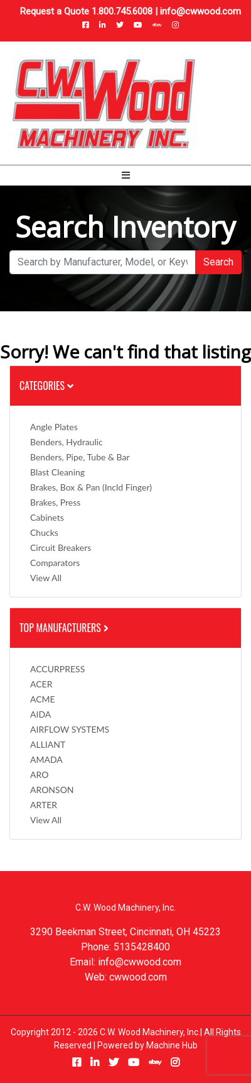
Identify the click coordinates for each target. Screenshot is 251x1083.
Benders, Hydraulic (66, 441)
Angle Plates (54, 426)
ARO (39, 774)
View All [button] (45, 577)
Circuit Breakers (60, 547)
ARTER (43, 804)
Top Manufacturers (65, 627)
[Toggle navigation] (126, 175)
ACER (41, 684)
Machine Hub (172, 1045)
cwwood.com (138, 977)
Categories (46, 385)
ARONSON (52, 789)
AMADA (46, 759)
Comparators (55, 562)
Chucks (44, 532)
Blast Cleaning (57, 472)
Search (218, 262)
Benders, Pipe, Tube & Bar (80, 457)
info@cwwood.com (200, 11)
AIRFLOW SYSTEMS (69, 729)
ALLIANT (47, 744)
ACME (42, 699)
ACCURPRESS (57, 669)
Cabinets (47, 517)
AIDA (40, 714)
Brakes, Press (55, 502)
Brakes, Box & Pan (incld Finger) (91, 487)
